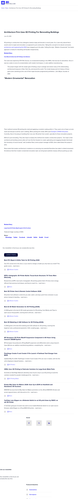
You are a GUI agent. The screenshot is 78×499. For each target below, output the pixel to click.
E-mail (45, 237)
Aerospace (32, 494)
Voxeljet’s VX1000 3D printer (59, 132)
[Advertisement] (39, 455)
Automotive (33, 490)
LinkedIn (28, 237)
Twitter (15, 237)
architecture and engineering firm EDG (15, 47)
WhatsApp (8, 237)
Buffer (34, 237)
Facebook (21, 237)
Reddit (40, 237)
